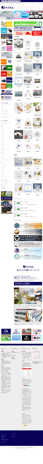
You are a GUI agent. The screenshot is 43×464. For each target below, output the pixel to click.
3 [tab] (18, 20)
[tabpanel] (21, 15)
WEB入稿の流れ (3, 186)
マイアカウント (14, 416)
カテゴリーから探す (6, 3)
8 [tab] (24, 20)
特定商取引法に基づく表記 (4, 422)
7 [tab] (23, 20)
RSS (2, 425)
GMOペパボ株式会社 (25, 430)
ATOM (4, 425)
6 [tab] (22, 20)
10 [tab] (27, 20)
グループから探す (11, 3)
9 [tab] (25, 20)
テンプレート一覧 (3, 184)
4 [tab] (19, 20)
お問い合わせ (39, 3)
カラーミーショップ (12, 430)
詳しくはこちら (16, 206)
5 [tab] (20, 20)
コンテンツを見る (17, 3)
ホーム (2, 3)
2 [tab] (17, 20)
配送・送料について (4, 419)
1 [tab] (15, 20)
